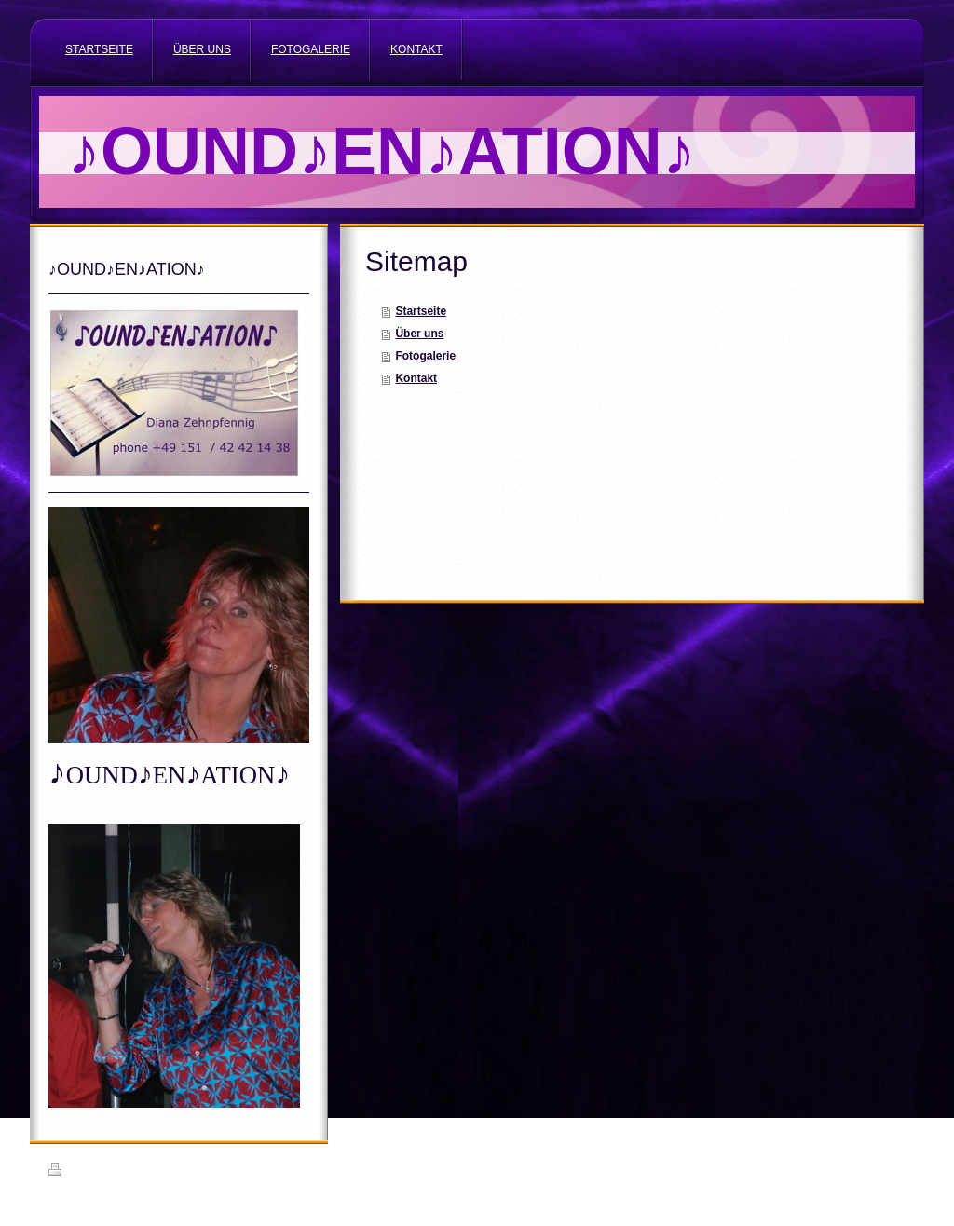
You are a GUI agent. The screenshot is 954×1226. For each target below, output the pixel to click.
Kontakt (416, 378)
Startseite (420, 311)
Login (893, 1169)
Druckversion (89, 1172)
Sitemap (154, 1172)
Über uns (419, 333)
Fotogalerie (425, 355)
